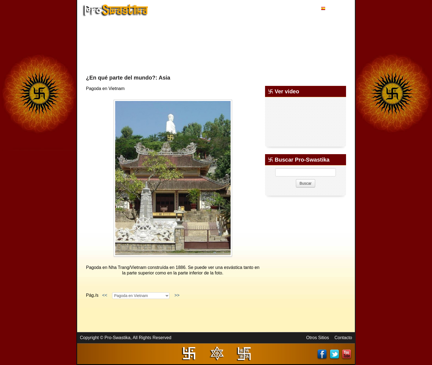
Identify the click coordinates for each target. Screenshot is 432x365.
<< (105, 295)
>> (177, 295)
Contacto (343, 337)
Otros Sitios (317, 337)
